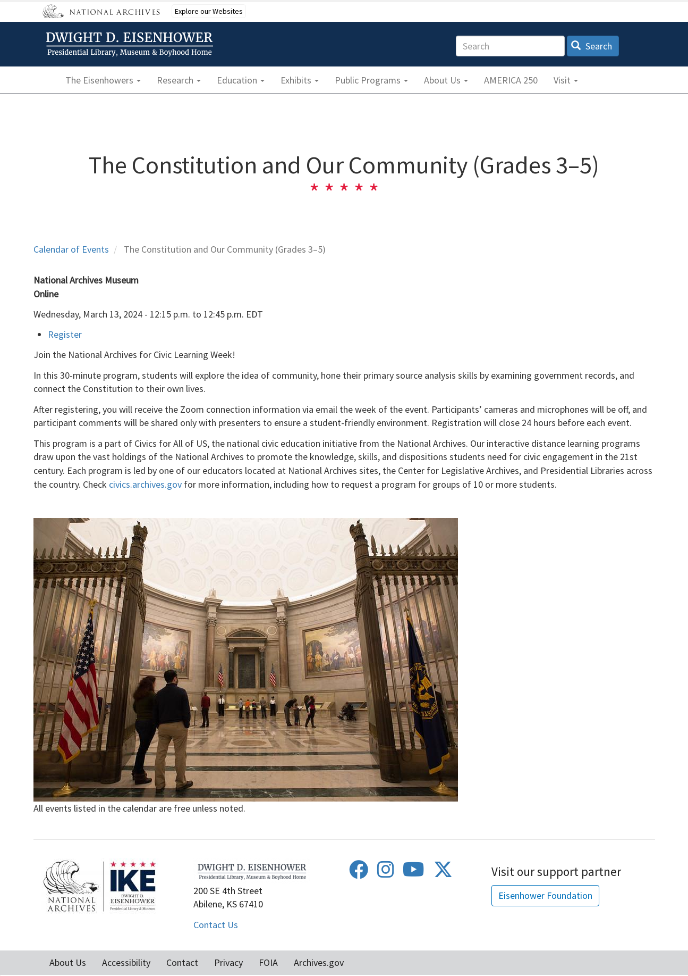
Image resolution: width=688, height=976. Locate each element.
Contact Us (215, 925)
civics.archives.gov (145, 484)
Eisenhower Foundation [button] (545, 895)
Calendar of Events (71, 249)
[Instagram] (385, 873)
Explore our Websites (209, 11)
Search (591, 46)
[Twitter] (443, 873)
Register (65, 334)
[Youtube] (413, 873)
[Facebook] (358, 873)
